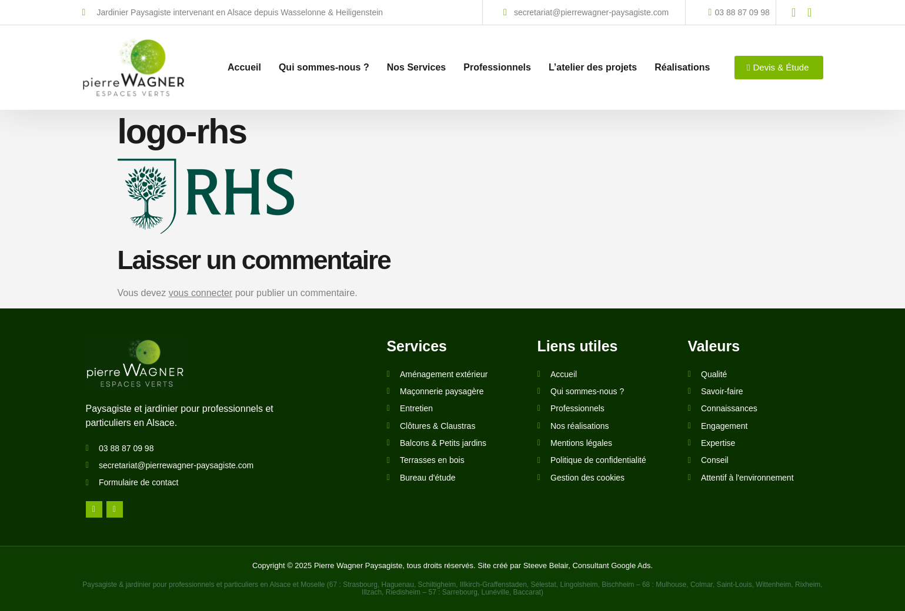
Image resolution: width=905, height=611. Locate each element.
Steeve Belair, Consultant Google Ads (587, 565)
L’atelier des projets (593, 63)
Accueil (244, 63)
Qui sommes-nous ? (324, 63)
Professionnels (497, 63)
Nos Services (416, 63)
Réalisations (682, 63)
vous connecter (201, 293)
